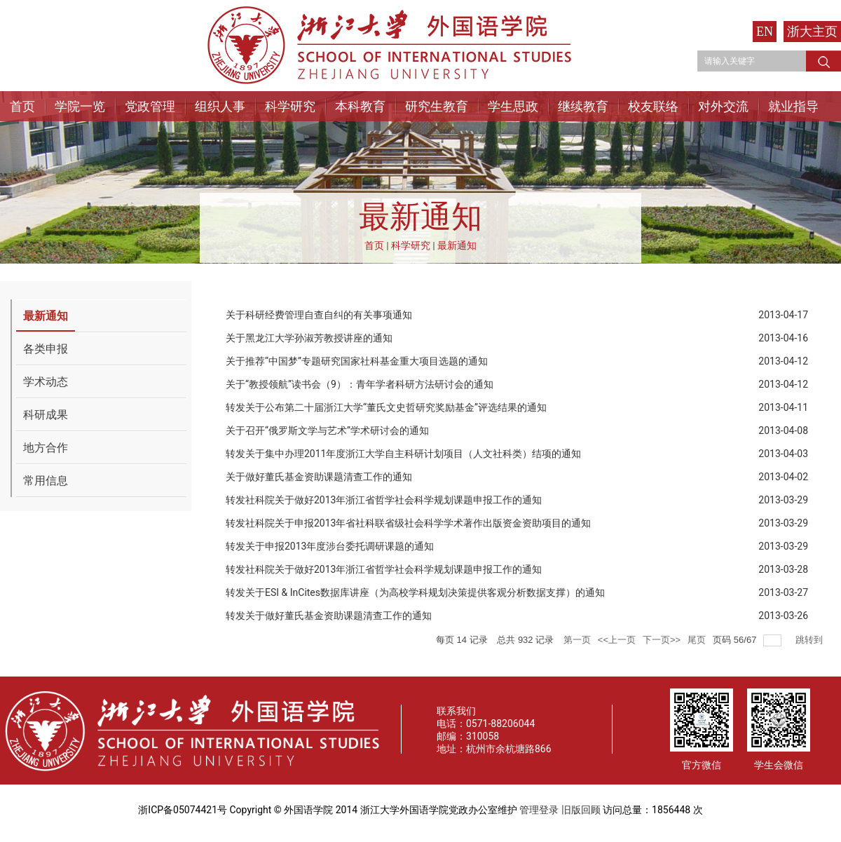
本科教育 (360, 106)
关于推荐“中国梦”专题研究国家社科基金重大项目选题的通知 (357, 361)
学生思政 (513, 106)
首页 (22, 106)
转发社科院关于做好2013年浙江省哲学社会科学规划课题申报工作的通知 (384, 499)
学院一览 (80, 106)
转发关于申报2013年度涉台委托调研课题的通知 (330, 546)
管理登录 (539, 809)
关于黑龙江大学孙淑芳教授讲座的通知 (309, 338)
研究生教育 (436, 106)
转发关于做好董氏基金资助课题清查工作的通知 (329, 615)
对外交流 (723, 106)
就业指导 (793, 106)
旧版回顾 (581, 809)
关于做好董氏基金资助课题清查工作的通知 (319, 476)
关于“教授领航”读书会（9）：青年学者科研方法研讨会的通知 (359, 384)
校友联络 (653, 106)
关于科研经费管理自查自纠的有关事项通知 (319, 314)
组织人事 (220, 106)
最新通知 (457, 245)
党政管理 (150, 106)
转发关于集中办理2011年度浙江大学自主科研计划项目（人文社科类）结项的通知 (403, 453)
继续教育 (583, 106)
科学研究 (290, 106)
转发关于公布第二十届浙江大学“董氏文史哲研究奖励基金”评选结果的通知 (386, 407)
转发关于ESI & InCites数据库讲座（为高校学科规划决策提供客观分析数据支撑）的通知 (415, 592)
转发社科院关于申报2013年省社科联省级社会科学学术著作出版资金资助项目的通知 (408, 523)
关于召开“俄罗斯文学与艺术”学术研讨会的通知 (327, 430)
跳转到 (810, 639)
